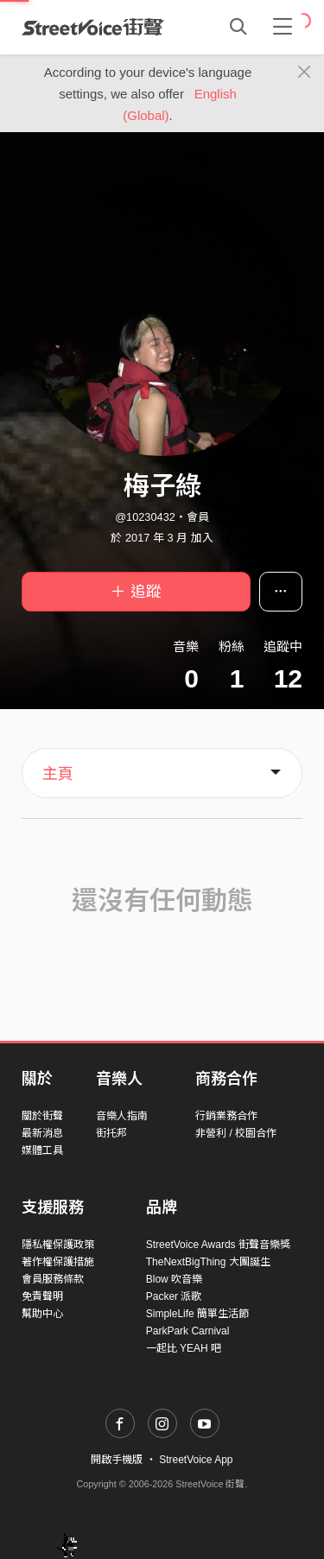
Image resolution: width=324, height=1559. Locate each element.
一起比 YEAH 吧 (183, 1348)
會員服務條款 (53, 1279)
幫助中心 (42, 1314)
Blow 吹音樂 (174, 1279)
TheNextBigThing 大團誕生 (208, 1262)
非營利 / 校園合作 (235, 1133)
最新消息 (42, 1133)
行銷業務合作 (226, 1116)
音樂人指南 (122, 1116)
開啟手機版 (117, 1460)
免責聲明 (42, 1296)
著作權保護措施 (58, 1262)
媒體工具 (42, 1150)
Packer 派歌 (174, 1296)
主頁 (57, 774)
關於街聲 (42, 1116)
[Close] (304, 72)
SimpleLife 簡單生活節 (197, 1314)
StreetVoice (93, 26)
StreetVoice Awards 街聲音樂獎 (218, 1245)
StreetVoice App (195, 1460)
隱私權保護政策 (58, 1245)
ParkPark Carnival (188, 1331)
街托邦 (111, 1133)
